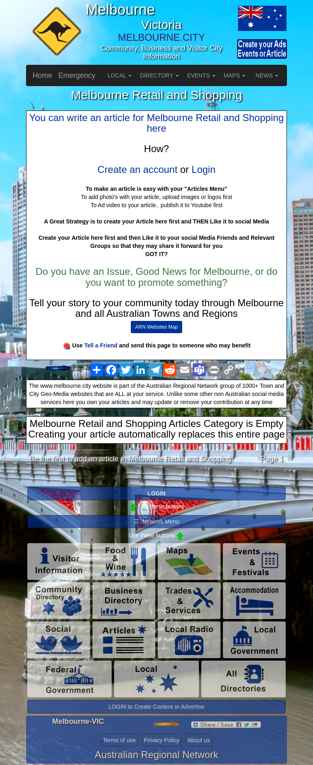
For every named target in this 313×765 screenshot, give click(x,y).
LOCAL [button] (120, 75)
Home (42, 75)
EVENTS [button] (201, 75)
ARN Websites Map (156, 327)
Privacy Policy (161, 740)
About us (198, 740)
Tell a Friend (100, 345)
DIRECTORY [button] (159, 75)
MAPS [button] (235, 75)
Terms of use (119, 740)
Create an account (137, 169)
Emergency (76, 75)
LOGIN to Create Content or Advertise (156, 706)
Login (204, 169)
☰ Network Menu (156, 521)
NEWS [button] (267, 75)
